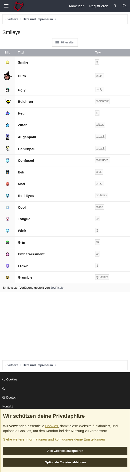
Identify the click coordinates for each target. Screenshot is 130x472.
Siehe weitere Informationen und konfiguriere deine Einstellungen (54, 439)
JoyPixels (57, 287)
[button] (64, 388)
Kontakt (7, 406)
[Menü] (6, 6)
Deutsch (9, 397)
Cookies (9, 379)
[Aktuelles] (115, 6)
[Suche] (124, 6)
